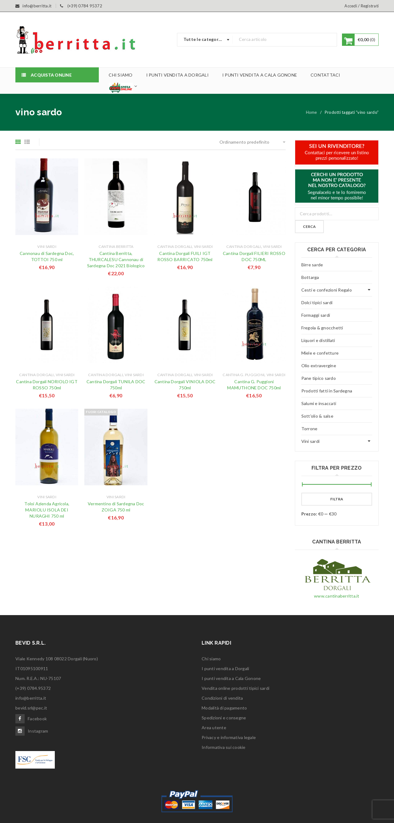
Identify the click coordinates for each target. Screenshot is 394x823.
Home (311, 112)
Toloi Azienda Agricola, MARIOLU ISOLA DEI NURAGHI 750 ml (46, 510)
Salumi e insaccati (318, 403)
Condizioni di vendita (222, 698)
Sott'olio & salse (317, 416)
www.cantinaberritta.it (337, 595)
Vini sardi (46, 246)
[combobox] (205, 39)
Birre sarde (312, 264)
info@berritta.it (30, 698)
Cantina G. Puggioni (243, 374)
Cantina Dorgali (174, 246)
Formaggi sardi (315, 315)
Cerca (309, 226)
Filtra (336, 499)
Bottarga (310, 277)
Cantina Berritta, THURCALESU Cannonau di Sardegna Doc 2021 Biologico (116, 259)
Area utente (214, 727)
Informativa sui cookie (224, 747)
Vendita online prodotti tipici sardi (235, 688)
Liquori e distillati (318, 340)
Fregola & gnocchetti (322, 327)
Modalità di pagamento (224, 707)
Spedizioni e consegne (224, 717)
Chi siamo (211, 658)
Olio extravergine (318, 365)
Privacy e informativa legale (229, 737)
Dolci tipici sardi (317, 302)
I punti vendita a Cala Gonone (231, 678)
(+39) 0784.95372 (33, 688)
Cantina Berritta (116, 246)
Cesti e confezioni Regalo (326, 289)
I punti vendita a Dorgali (225, 668)
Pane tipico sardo (318, 378)
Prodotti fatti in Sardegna (326, 390)
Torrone (309, 428)
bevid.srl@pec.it (31, 707)
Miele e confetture (320, 353)
